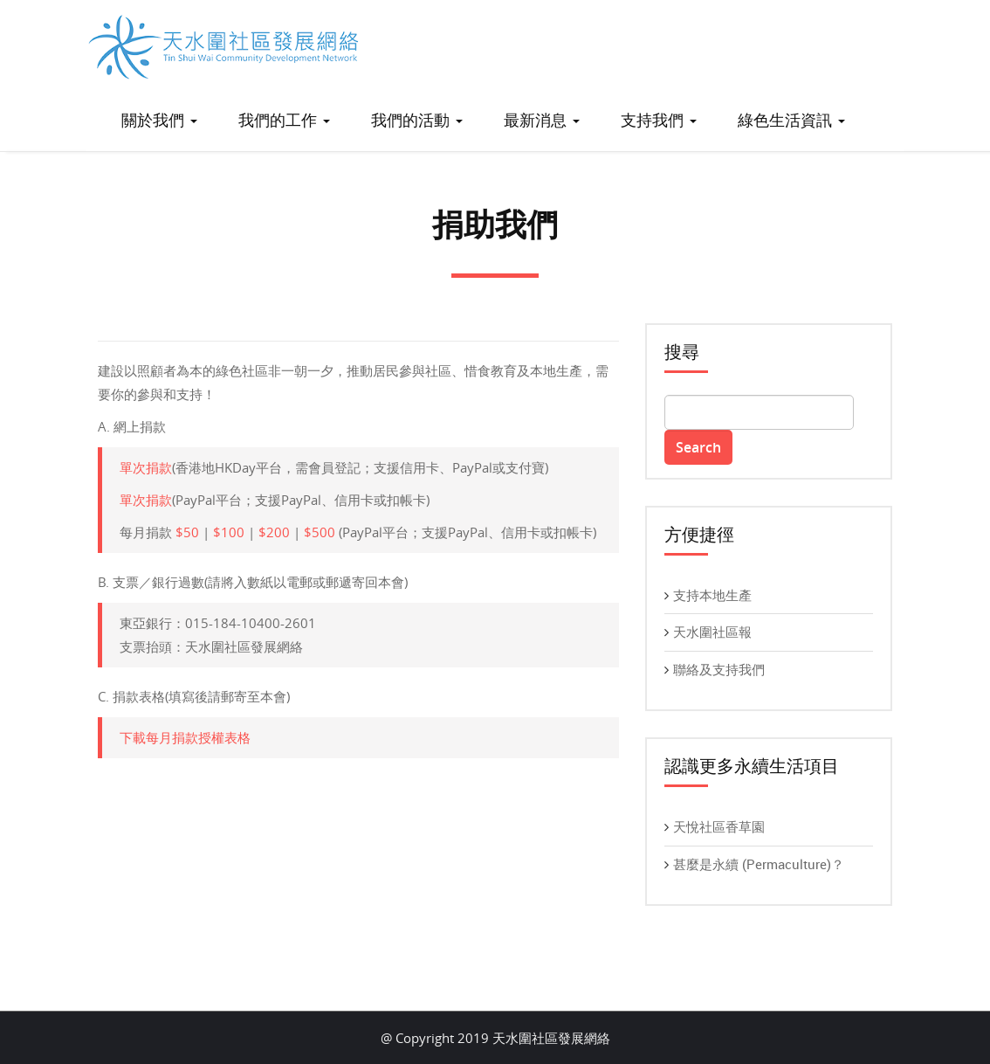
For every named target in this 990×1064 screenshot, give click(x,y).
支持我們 (659, 119)
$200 (274, 532)
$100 (228, 532)
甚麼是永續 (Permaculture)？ (758, 864)
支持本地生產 (712, 595)
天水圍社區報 (712, 631)
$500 (319, 532)
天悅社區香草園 (719, 826)
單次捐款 (146, 467)
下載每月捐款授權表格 (185, 737)
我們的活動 (417, 119)
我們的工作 (284, 119)
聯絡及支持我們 (719, 669)
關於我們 (159, 119)
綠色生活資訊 (791, 119)
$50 (187, 532)
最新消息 (542, 119)
